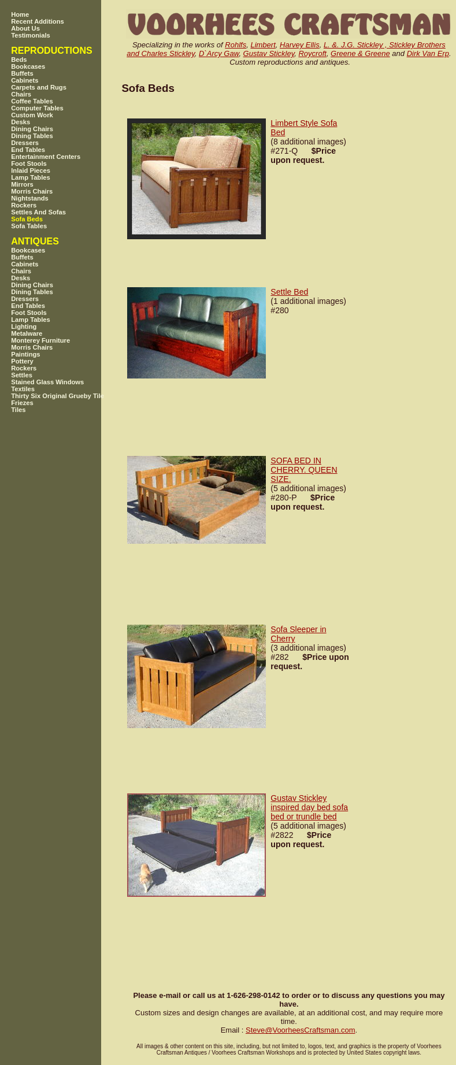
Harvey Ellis (300, 44)
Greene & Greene (360, 53)
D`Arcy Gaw (219, 53)
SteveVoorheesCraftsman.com (300, 1030)
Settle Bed (289, 291)
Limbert (262, 44)
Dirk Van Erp (428, 53)
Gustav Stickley (269, 53)
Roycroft (312, 53)
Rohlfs (235, 44)
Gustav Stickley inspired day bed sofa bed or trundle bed (309, 807)
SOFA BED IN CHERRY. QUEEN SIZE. (303, 470)
